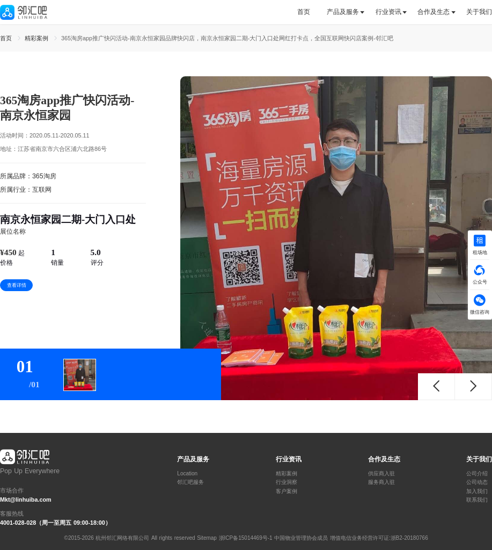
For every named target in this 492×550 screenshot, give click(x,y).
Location (187, 473)
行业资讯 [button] (388, 12)
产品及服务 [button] (343, 12)
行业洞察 (286, 482)
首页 (303, 12)
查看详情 (16, 285)
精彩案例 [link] (37, 38)
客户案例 (286, 491)
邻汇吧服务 (190, 482)
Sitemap (207, 538)
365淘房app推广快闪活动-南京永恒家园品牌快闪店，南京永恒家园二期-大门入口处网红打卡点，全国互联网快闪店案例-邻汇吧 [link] (227, 38)
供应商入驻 (381, 473)
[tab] (307, 12)
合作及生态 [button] (433, 12)
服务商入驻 (381, 482)
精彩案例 (286, 473)
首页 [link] (7, 38)
